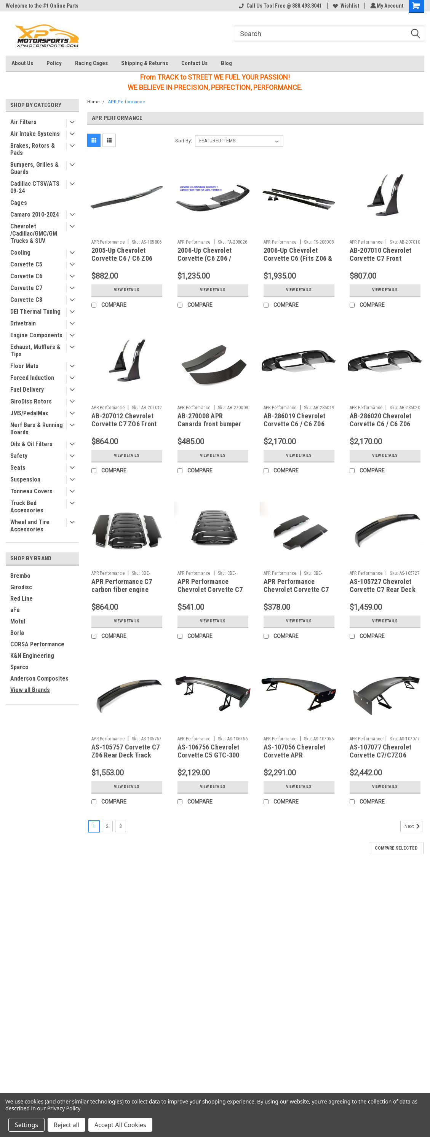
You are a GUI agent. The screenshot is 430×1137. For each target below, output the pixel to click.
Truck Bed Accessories (26, 506)
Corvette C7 (26, 288)
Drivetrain (23, 323)
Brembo (20, 575)
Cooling (20, 252)
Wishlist (345, 6)
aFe (15, 610)
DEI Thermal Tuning (35, 311)
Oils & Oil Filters (31, 444)
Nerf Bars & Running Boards (36, 428)
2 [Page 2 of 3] (107, 826)
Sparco (19, 667)
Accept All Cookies (120, 1125)
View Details (126, 290)
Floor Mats (24, 366)
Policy (54, 63)
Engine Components (36, 335)
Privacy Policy (63, 1108)
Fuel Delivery (27, 389)
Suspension (25, 479)
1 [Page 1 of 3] (94, 826)
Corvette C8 (26, 299)
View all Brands (30, 690)
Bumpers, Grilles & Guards (34, 168)
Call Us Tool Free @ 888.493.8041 (279, 6)
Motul (17, 621)
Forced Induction (32, 377)
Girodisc (21, 587)
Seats (18, 467)
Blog (226, 63)
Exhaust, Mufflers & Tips (35, 350)
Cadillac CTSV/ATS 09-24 (34, 187)
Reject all (66, 1125)
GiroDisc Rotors (31, 401)
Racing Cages (91, 63)
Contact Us (194, 63)
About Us (22, 63)
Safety (18, 455)
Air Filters (23, 122)
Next (413, 826)
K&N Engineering (32, 655)
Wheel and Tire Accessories (30, 525)
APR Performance (126, 101)
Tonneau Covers (31, 491)
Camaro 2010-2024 (34, 214)
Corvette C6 (26, 276)
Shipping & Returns (144, 63)
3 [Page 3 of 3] (120, 826)
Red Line (21, 598)
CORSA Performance (37, 644)
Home (93, 101)
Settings (26, 1125)
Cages (18, 202)
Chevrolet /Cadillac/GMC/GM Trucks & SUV (33, 233)
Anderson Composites (39, 678)
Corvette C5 (26, 264)
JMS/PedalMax (29, 413)
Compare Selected (396, 848)
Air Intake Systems (35, 133)
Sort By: (183, 141)
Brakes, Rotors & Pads (32, 149)
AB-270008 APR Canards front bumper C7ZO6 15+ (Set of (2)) (210, 424)
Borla (17, 632)
